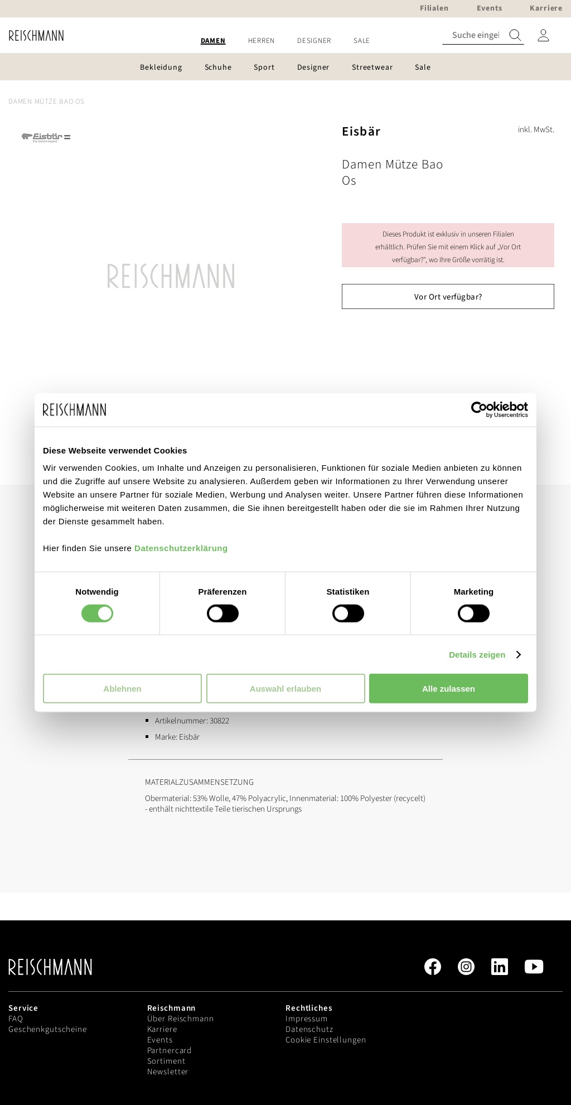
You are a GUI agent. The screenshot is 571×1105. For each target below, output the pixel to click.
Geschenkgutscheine (47, 1029)
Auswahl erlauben (285, 688)
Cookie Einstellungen (326, 1040)
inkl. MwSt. (536, 130)
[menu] (285, 41)
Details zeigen (477, 654)
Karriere (162, 1029)
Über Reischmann (180, 1019)
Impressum (307, 1019)
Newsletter (168, 1072)
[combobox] (483, 35)
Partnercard (169, 1050)
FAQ (15, 1019)
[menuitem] (213, 41)
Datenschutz (309, 1029)
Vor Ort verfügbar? (448, 297)
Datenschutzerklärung (181, 548)
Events (160, 1040)
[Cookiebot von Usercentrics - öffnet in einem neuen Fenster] (479, 409)
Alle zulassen (448, 688)
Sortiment (166, 1061)
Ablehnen (122, 688)
